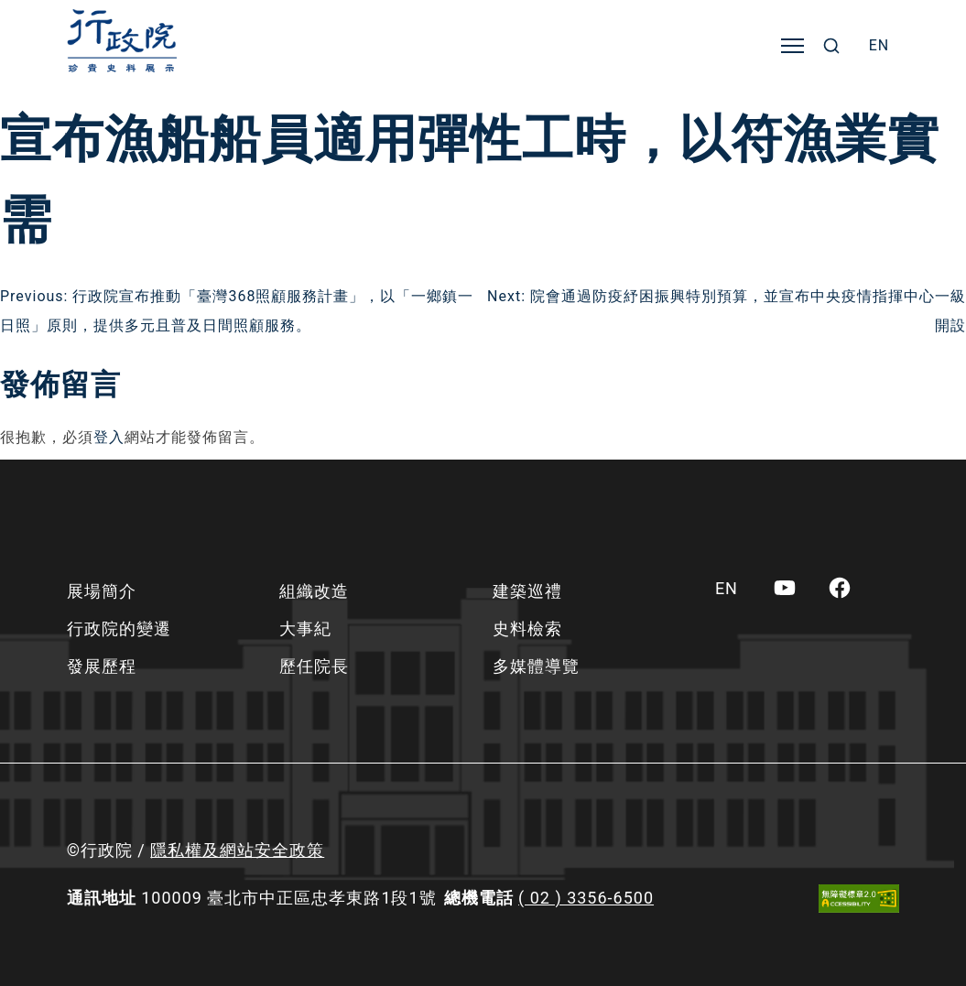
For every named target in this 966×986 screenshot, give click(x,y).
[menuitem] (879, 46)
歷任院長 (314, 666)
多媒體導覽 (536, 666)
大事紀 (305, 628)
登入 (109, 437)
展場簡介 (101, 591)
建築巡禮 (527, 591)
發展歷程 (101, 666)
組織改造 (314, 591)
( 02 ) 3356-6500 (586, 897)
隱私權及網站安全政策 (237, 850)
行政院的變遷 (119, 628)
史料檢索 (527, 628)
